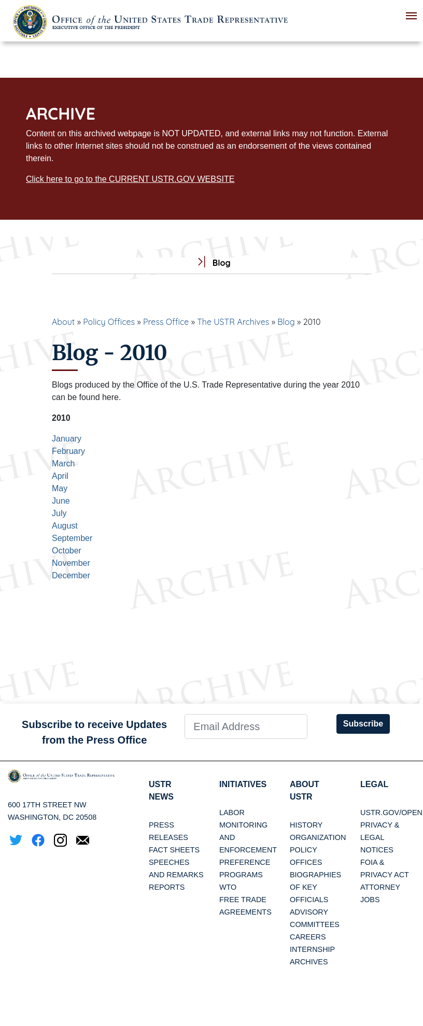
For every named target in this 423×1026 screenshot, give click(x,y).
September (72, 538)
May (59, 488)
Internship (312, 949)
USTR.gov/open (391, 812)
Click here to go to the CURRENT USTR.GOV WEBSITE (130, 179)
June (61, 500)
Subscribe (363, 723)
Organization (318, 837)
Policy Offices (109, 322)
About (63, 322)
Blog (286, 322)
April (60, 476)
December (71, 575)
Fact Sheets (174, 850)
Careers (308, 937)
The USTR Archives (233, 322)
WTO (227, 887)
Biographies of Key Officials (315, 887)
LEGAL (374, 784)
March (63, 463)
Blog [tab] (211, 263)
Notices (376, 850)
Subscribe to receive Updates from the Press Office (94, 732)
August (65, 525)
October (66, 550)
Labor (232, 812)
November (71, 563)
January (66, 438)
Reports (167, 887)
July (59, 513)
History (306, 825)
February (68, 451)
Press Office (166, 322)
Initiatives (242, 784)
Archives (309, 962)
